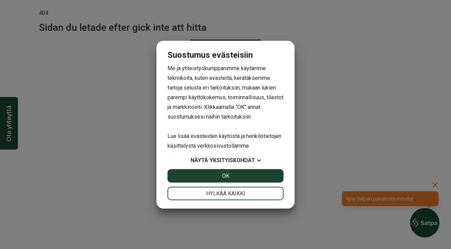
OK (225, 176)
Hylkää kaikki (225, 193)
